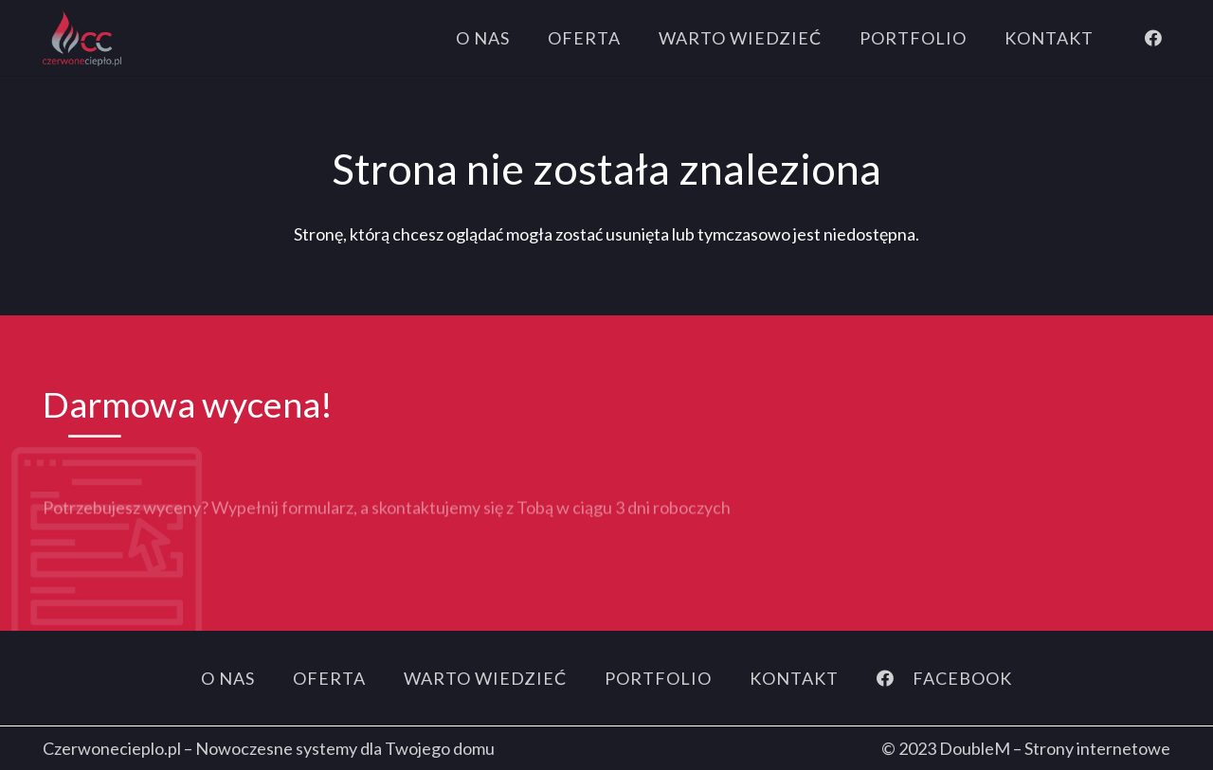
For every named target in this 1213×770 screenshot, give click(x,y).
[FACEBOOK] (895, 678)
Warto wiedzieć (485, 678)
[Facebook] (1153, 38)
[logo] (82, 37)
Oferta (329, 678)
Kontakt (794, 678)
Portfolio (658, 678)
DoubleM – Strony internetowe (1054, 748)
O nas (228, 678)
